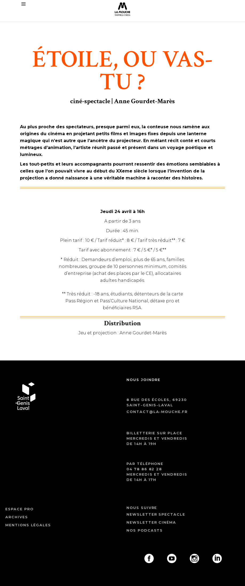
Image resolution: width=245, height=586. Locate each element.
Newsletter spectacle (156, 514)
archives (16, 517)
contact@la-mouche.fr (157, 412)
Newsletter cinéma (151, 522)
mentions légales (28, 525)
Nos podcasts (145, 530)
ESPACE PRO (19, 509)
